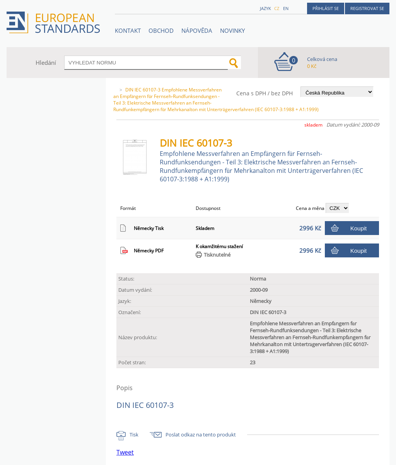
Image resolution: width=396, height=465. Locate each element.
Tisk (134, 434)
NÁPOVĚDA (196, 30)
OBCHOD (161, 30)
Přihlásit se (325, 8)
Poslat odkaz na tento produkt (201, 434)
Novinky (232, 30)
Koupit (358, 228)
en (285, 8)
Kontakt (128, 30)
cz (276, 8)
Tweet (125, 452)
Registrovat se (367, 8)
